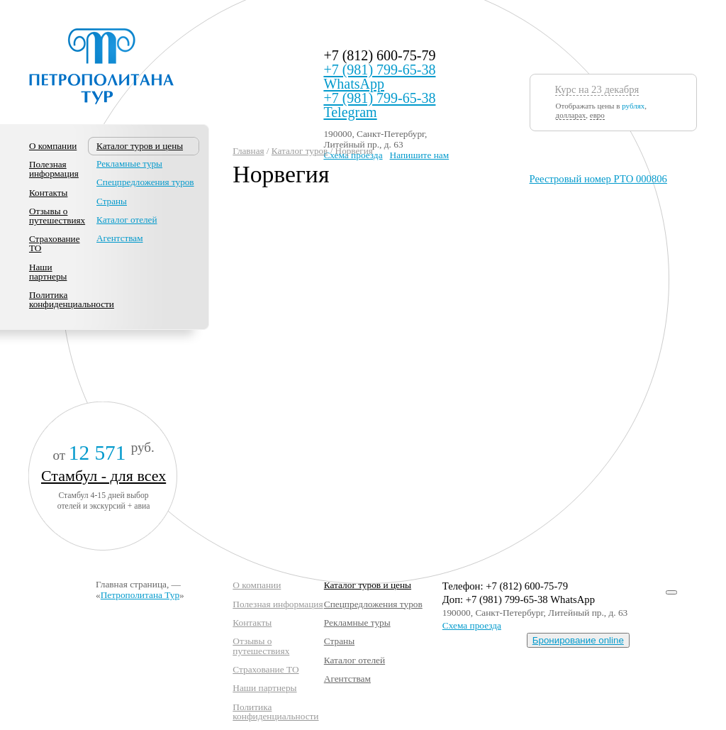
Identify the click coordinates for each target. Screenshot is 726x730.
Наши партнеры (48, 272)
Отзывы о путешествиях (57, 216)
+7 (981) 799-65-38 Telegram (379, 105)
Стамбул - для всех (103, 476)
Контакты (48, 192)
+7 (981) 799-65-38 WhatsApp (379, 77)
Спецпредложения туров (145, 182)
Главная (248, 150)
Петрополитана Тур (140, 595)
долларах (571, 115)
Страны (111, 201)
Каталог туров (300, 150)
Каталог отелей (126, 219)
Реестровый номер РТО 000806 (598, 178)
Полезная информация (54, 169)
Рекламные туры (129, 163)
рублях (633, 105)
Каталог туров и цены (367, 585)
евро (597, 115)
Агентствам (119, 238)
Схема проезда (471, 625)
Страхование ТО (54, 243)
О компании (53, 145)
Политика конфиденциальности (71, 299)
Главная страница (131, 584)
